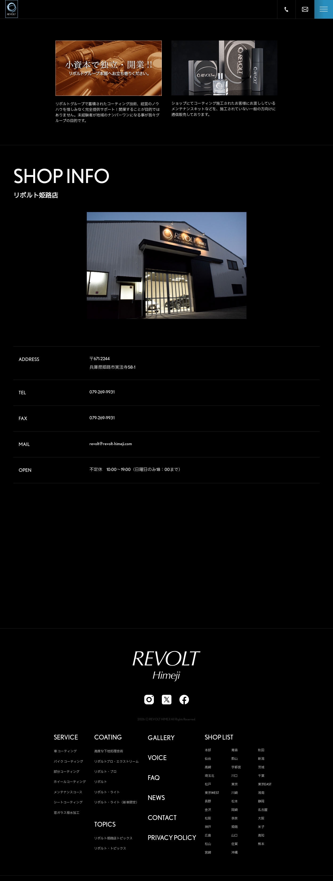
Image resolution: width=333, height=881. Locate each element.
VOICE (157, 759)
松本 (234, 802)
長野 (208, 802)
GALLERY (161, 739)
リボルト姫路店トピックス (113, 839)
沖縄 (234, 853)
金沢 (208, 810)
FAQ (154, 779)
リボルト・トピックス (110, 849)
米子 (261, 827)
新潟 (261, 759)
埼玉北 (209, 776)
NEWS (156, 798)
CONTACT (162, 818)
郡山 (234, 759)
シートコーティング (68, 803)
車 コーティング (65, 752)
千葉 (261, 776)
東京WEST (212, 793)
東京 (234, 785)
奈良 (234, 819)
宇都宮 (236, 768)
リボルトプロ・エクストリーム (116, 762)
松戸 (208, 785)
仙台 (208, 759)
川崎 (234, 793)
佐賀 (234, 844)
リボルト (100, 783)
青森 (234, 751)
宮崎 (208, 853)
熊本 (261, 844)
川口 (234, 776)
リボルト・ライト (107, 793)
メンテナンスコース (68, 793)
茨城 (261, 768)
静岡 (261, 802)
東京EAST (265, 785)
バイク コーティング (68, 762)
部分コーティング (66, 772)
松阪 (208, 819)
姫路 (234, 827)
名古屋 (263, 810)
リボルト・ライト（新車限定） (116, 803)
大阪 (261, 819)
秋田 (261, 751)
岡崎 (234, 810)
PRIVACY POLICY (172, 838)
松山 (208, 844)
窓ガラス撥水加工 (66, 813)
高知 (261, 836)
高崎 (208, 768)
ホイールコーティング (70, 783)
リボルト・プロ (105, 772)
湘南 (261, 793)
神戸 (208, 827)
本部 (208, 751)
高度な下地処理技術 (108, 752)
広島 (208, 836)
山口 (234, 836)
